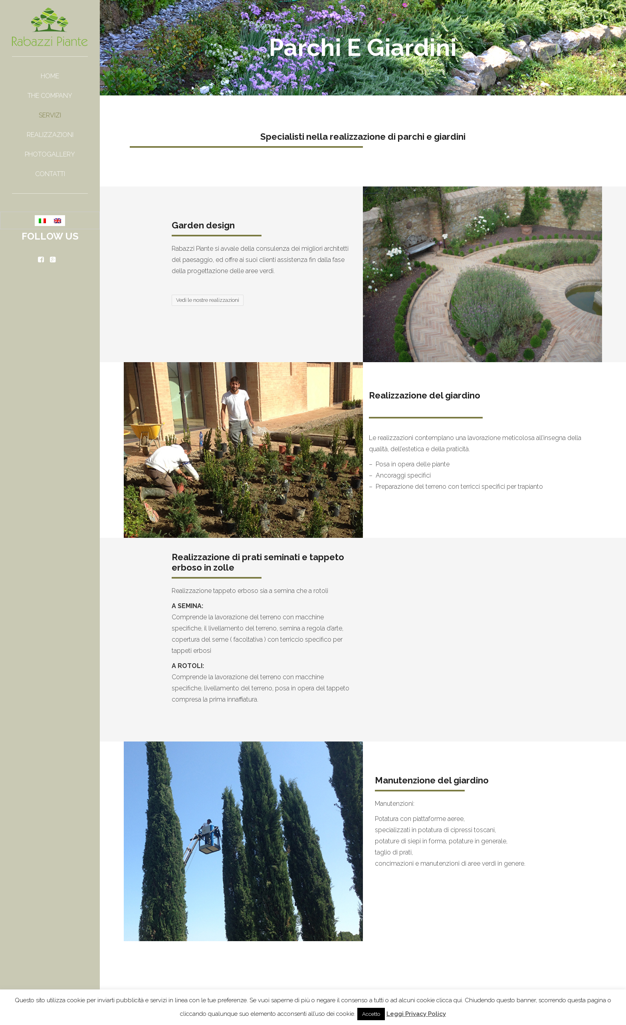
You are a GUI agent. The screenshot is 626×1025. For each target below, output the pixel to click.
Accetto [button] (371, 1014)
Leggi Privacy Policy (416, 1013)
